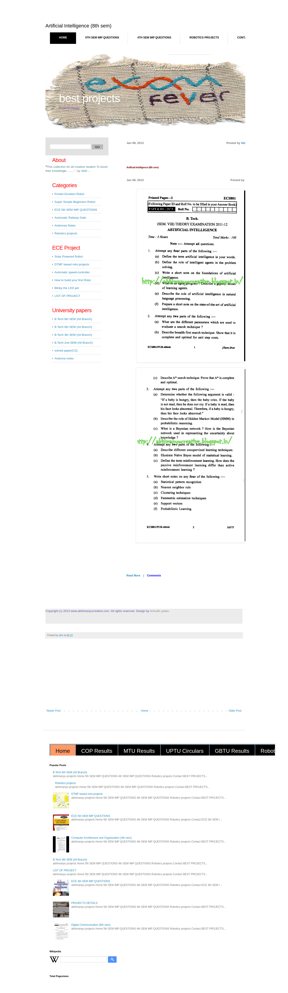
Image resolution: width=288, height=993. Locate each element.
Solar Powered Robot (68, 256)
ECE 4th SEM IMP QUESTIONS (90, 881)
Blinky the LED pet (66, 288)
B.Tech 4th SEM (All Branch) (73, 334)
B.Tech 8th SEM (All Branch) (73, 319)
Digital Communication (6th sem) (90, 924)
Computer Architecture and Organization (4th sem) (101, 837)
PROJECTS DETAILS (84, 903)
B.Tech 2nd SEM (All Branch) (73, 342)
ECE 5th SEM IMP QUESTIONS (75, 209)
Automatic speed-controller (72, 272)
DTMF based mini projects (71, 264)
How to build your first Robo (72, 280)
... (85, 171)
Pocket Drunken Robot (69, 194)
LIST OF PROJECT (67, 296)
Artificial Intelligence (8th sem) (142, 167)
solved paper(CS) (66, 350)
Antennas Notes (65, 225)
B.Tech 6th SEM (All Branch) (73, 327)
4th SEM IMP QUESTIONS (154, 37)
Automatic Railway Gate (70, 217)
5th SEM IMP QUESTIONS (102, 37)
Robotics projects (204, 37)
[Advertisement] (144, 675)
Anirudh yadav (159, 611)
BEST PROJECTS (89, 98)
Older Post (235, 710)
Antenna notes (64, 358)
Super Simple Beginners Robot (74, 202)
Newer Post (54, 710)
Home (63, 37)
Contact (243, 37)
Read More (133, 575)
